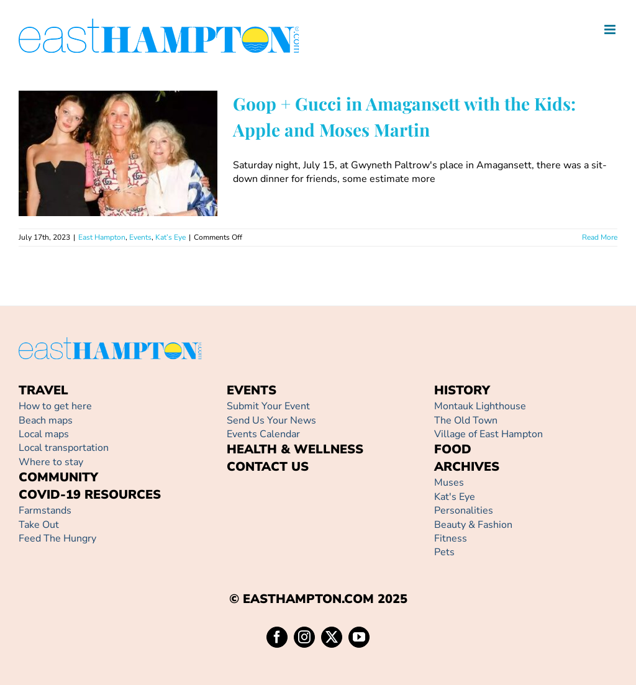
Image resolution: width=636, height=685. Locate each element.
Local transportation (64, 448)
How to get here (55, 406)
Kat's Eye (454, 497)
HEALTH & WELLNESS (295, 449)
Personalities (463, 510)
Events (140, 237)
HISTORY (462, 390)
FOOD (452, 449)
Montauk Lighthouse (480, 406)
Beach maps (46, 420)
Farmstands (45, 510)
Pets (444, 552)
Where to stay (51, 462)
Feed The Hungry (57, 538)
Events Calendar (263, 434)
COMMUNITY (58, 477)
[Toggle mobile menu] (610, 29)
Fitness (450, 538)
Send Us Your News (271, 420)
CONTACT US (268, 466)
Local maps (44, 434)
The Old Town (465, 420)
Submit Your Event (268, 406)
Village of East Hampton (488, 434)
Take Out (39, 525)
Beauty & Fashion (473, 525)
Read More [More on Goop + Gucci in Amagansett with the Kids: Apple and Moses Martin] (599, 237)
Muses (449, 482)
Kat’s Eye (170, 237)
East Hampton (101, 237)
